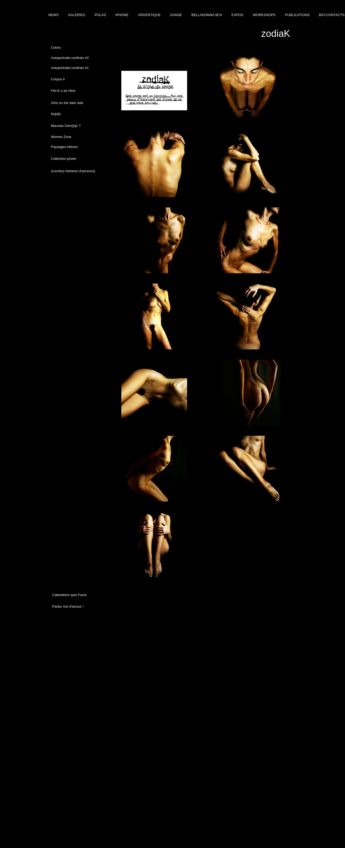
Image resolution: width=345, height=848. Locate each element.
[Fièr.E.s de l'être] (73, 91)
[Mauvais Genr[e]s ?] (73, 126)
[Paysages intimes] (73, 147)
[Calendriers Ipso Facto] (74, 595)
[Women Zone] (73, 137)
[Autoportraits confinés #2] (74, 58)
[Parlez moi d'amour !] (74, 607)
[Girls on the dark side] (73, 103)
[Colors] (77, 48)
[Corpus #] (73, 79)
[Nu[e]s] (73, 114)
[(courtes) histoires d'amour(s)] (73, 171)
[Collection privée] (73, 159)
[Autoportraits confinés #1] (75, 68)
